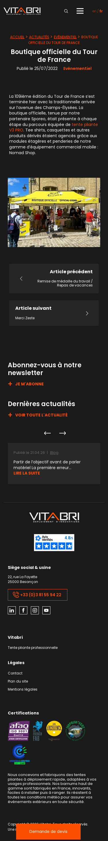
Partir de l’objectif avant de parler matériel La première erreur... (47, 465)
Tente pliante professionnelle (33, 648)
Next (62, 433)
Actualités (39, 37)
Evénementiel (65, 37)
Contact (15, 673)
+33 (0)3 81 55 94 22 (37, 595)
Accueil (17, 37)
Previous (47, 433)
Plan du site (18, 681)
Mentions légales (22, 689)
